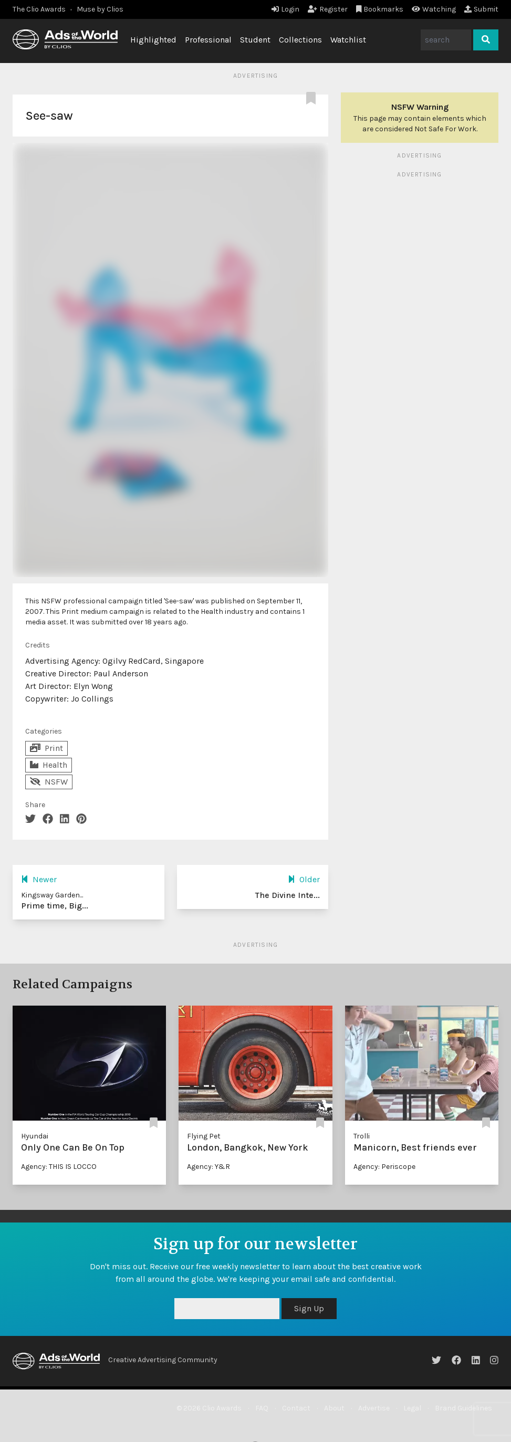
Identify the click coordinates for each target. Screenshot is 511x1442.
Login (285, 9)
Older (304, 879)
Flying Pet (204, 1136)
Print (46, 748)
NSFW (49, 782)
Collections (300, 40)
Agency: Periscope (384, 1166)
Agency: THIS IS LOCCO (59, 1166)
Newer (39, 879)
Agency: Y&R (208, 1166)
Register (328, 9)
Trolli (361, 1136)
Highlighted (153, 40)
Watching (434, 9)
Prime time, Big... (54, 906)
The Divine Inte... (287, 895)
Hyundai (34, 1136)
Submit (481, 9)
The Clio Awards (39, 9)
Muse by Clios (100, 9)
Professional (208, 40)
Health (48, 765)
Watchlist (348, 40)
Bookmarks (380, 9)
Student (255, 40)
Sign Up (309, 1308)
